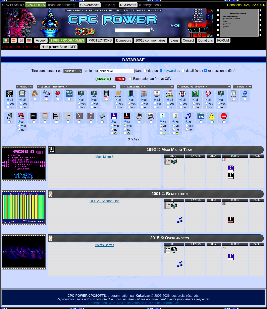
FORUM (223, 40)
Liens (174, 40)
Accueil (41, 40)
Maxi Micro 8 (104, 157)
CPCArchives (89, 5)
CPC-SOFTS (35, 5)
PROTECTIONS (100, 40)
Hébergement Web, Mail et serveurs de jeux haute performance (133, 303)
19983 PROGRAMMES (67, 40)
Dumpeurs (123, 40)
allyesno (114, 126)
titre (148, 70)
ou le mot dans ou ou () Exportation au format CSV (133, 103)
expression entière (219, 70)
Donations (205, 40)
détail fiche (191, 70)
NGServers (128, 5)
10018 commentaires (150, 40)
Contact (188, 40)
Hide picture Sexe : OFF (59, 47)
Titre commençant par (47, 70)
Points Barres (104, 245)
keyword (170, 70)
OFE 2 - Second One (104, 201)
